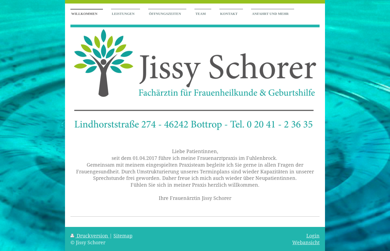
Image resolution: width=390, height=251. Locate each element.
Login (313, 235)
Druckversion (89, 235)
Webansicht (306, 242)
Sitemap (122, 235)
